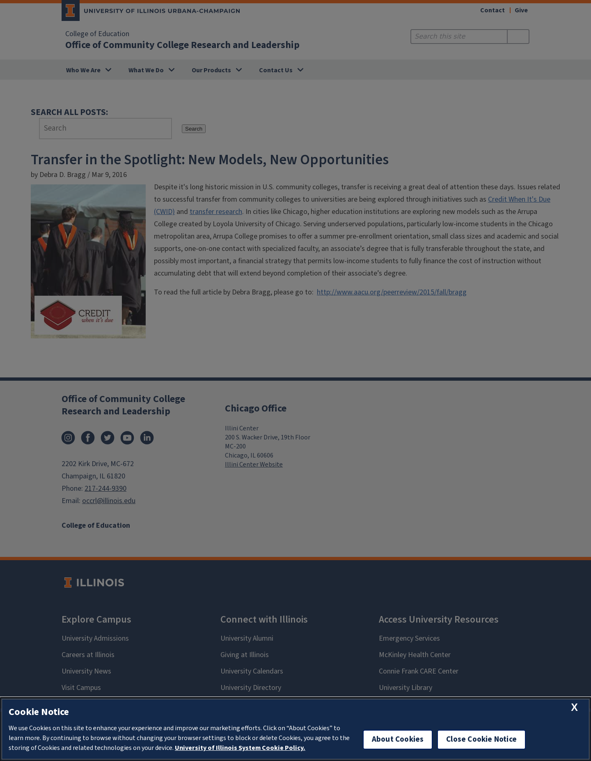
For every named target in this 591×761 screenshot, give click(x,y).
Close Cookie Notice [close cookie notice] (481, 739)
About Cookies (398, 739)
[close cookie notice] (574, 707)
